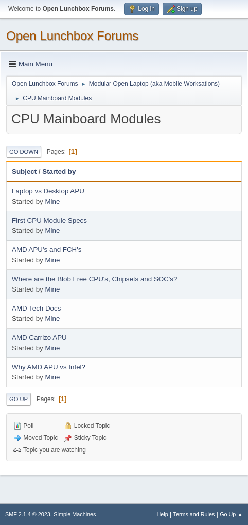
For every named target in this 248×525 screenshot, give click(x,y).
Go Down (23, 152)
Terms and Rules (194, 514)
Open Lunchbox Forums (72, 36)
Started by (59, 171)
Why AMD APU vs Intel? (48, 367)
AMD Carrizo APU (39, 337)
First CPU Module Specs (49, 220)
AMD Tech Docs (36, 308)
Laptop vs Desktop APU (48, 191)
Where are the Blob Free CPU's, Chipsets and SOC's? (94, 279)
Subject (24, 171)
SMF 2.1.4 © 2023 (27, 514)
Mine (52, 201)
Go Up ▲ (231, 514)
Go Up (18, 399)
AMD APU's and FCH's (46, 250)
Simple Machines (75, 514)
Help (162, 514)
